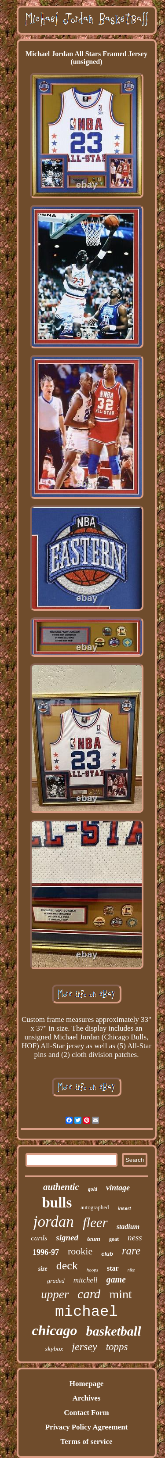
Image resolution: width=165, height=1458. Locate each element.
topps (117, 1346)
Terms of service (86, 1441)
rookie (80, 1251)
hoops (92, 1269)
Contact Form (86, 1412)
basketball (113, 1331)
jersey (84, 1346)
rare (131, 1251)
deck (67, 1265)
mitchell (85, 1280)
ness (135, 1237)
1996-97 (46, 1252)
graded (56, 1281)
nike (131, 1270)
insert (124, 1208)
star (113, 1268)
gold (92, 1189)
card (88, 1294)
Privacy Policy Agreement (86, 1427)
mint (120, 1294)
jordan (53, 1221)
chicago (54, 1330)
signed (67, 1237)
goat (114, 1239)
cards (39, 1238)
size (43, 1268)
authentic (61, 1187)
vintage (118, 1187)
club (107, 1253)
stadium (128, 1226)
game (116, 1279)
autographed (95, 1207)
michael (86, 1312)
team (93, 1238)
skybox (54, 1348)
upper (55, 1294)
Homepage (86, 1383)
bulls (57, 1203)
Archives (87, 1398)
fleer (95, 1222)
